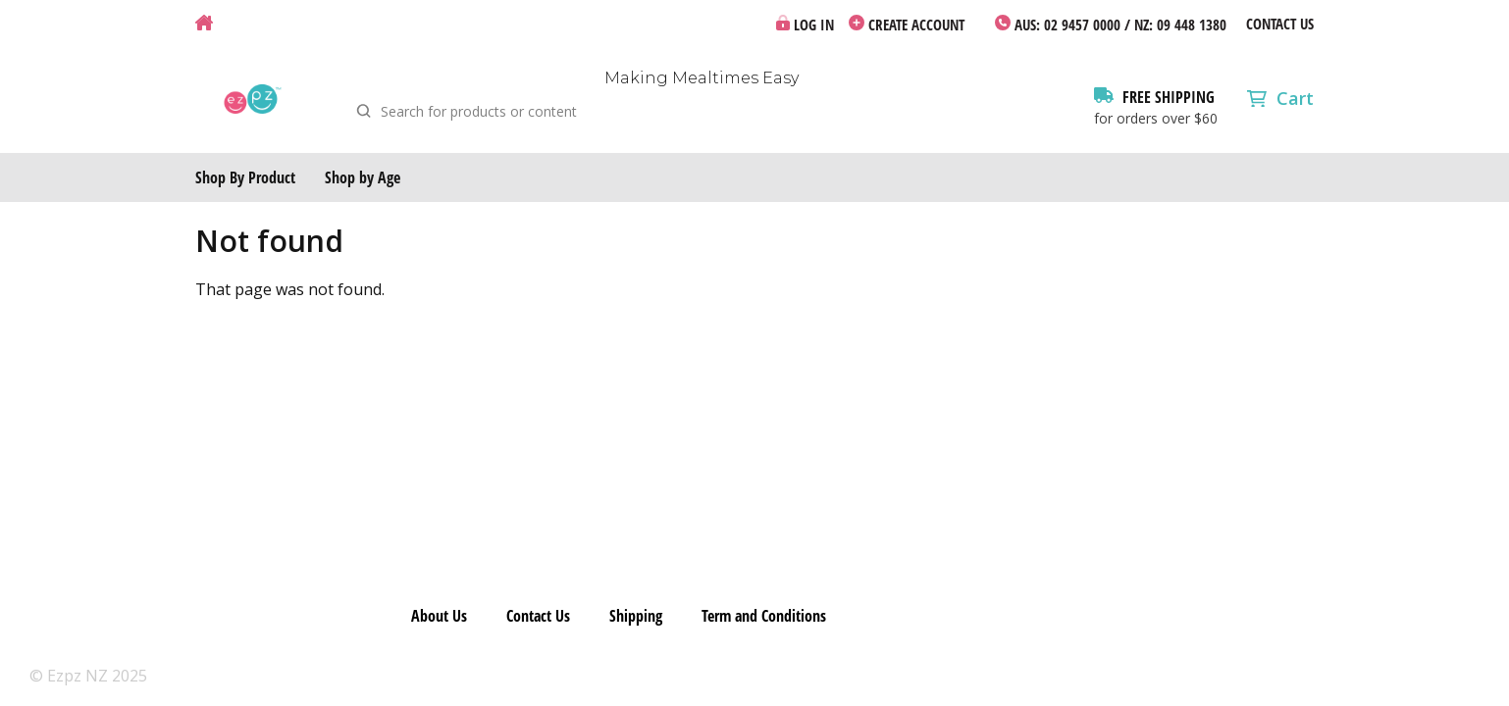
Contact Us (1280, 23)
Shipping (635, 616)
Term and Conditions (764, 616)
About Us (439, 616)
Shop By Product (245, 177)
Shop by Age (362, 177)
